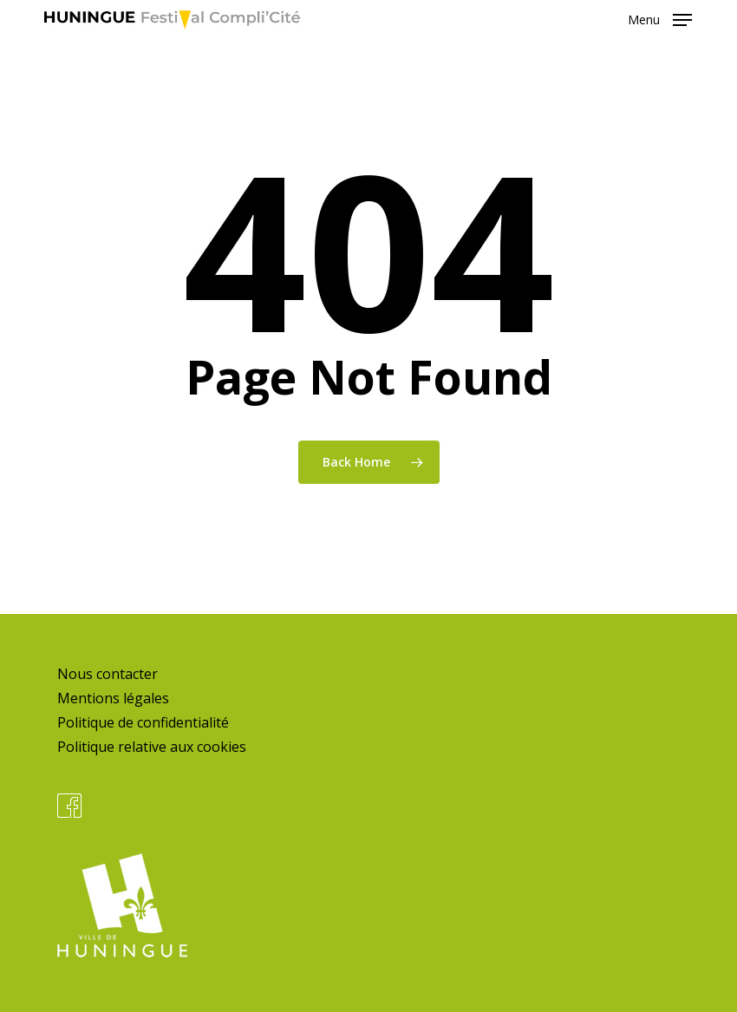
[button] (660, 18)
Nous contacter (107, 673)
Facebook (69, 805)
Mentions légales (113, 698)
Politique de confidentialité (143, 722)
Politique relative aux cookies (151, 746)
